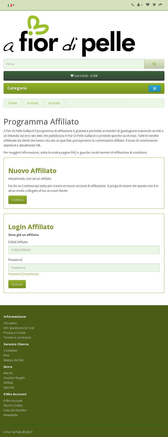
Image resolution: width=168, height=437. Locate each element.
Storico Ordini (13, 405)
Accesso (54, 103)
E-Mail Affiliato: (18, 242)
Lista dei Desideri (15, 410)
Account (32, 103)
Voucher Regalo (14, 378)
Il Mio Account (13, 401)
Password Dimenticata (23, 274)
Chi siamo (10, 323)
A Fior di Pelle (13, 432)
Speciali (9, 387)
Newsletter (11, 415)
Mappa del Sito (14, 360)
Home (13, 103)
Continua (17, 200)
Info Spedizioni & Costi (19, 328)
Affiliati (8, 383)
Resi (6, 355)
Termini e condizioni (17, 337)
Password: (15, 260)
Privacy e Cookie (15, 333)
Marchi (8, 373)
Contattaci (10, 350)
